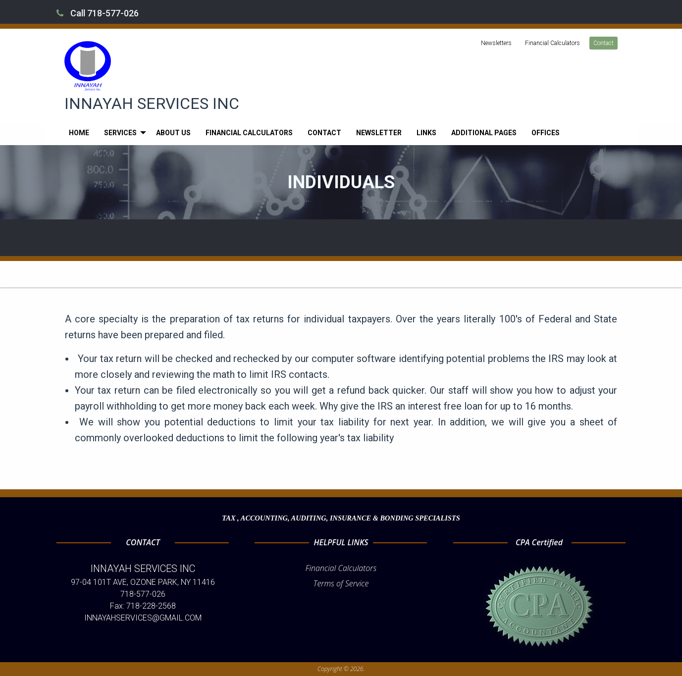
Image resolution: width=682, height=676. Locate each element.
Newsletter (379, 133)
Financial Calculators (552, 43)
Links (426, 133)
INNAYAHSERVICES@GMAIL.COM (143, 618)
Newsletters (496, 43)
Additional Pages (484, 133)
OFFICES (545, 133)
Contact (603, 43)
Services (120, 133)
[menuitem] (79, 133)
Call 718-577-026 (97, 13)
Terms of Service (341, 583)
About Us (173, 133)
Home (79, 133)
